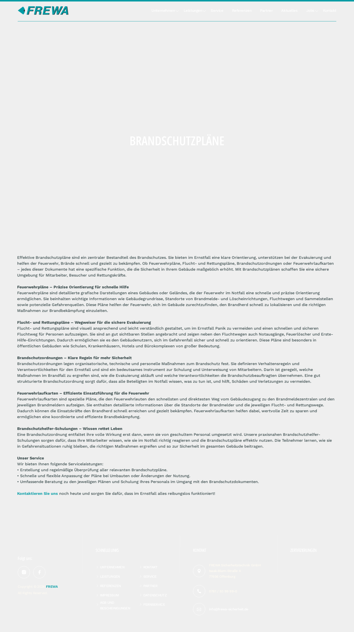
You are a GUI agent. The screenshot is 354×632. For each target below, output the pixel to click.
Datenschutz (155, 595)
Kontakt (329, 10)
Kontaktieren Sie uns (35, 493)
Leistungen (193, 10)
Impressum (109, 595)
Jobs (310, 10)
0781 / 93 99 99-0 (223, 591)
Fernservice (154, 604)
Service (217, 10)
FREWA (52, 586)
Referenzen (242, 10)
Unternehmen (163, 10)
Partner (266, 10)
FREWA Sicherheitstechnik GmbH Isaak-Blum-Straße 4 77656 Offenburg (235, 570)
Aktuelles (289, 10)
